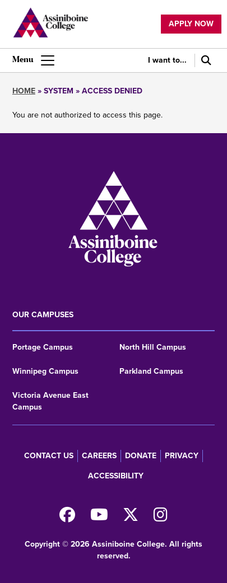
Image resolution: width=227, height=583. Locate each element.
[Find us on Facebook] (67, 518)
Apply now (191, 24)
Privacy (181, 456)
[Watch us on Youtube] (99, 518)
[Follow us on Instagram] (161, 518)
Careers (99, 456)
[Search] (204, 61)
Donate (140, 456)
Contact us (48, 456)
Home (23, 91)
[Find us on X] (130, 518)
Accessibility (115, 476)
